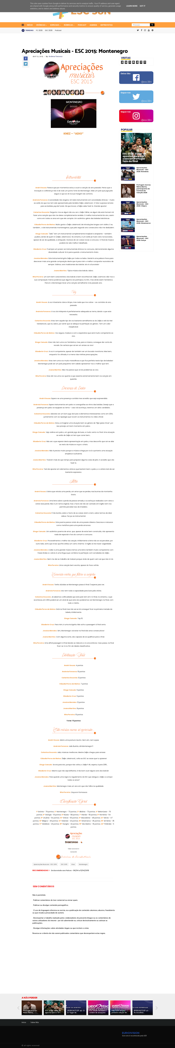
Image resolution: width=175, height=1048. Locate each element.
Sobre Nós (35, 1022)
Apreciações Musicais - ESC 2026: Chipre (142, 204)
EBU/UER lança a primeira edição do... (120, 1011)
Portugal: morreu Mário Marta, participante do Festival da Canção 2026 (143, 189)
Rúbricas (68, 25)
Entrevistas (106, 25)
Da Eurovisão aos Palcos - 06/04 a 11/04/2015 (70, 870)
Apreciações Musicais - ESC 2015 (45, 864)
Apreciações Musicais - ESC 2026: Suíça (142, 238)
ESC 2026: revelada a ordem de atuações (97, 1011)
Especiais (54, 25)
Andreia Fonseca (55, 56)
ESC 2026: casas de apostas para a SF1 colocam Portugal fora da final (134, 157)
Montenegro (83, 864)
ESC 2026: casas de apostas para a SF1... (53, 1011)
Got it (142, 6)
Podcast (82, 25)
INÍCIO (30, 25)
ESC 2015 (64, 864)
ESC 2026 (48, 30)
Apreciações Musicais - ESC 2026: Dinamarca (143, 221)
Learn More (131, 6)
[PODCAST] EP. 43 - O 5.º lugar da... (76, 1011)
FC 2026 (39, 30)
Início (24, 1022)
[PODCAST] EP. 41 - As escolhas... (141, 1011)
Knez (73, 864)
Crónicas (41, 25)
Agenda (93, 25)
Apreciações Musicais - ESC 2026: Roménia (142, 170)
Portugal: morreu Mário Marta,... (30, 1011)
